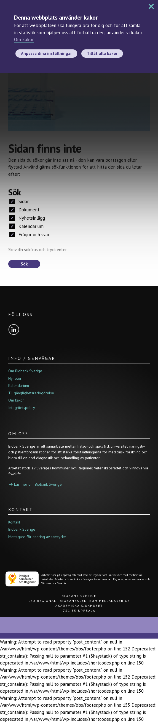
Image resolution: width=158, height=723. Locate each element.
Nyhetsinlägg (27, 218)
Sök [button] (24, 264)
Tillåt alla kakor (102, 53)
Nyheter (15, 378)
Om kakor (24, 39)
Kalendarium (26, 226)
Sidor (19, 201)
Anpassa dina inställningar (46, 53)
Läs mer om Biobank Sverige (35, 484)
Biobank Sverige (21, 529)
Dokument (24, 210)
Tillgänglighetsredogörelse (31, 392)
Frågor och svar (29, 235)
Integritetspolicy (21, 407)
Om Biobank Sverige (25, 370)
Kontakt (14, 522)
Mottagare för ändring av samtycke (37, 536)
